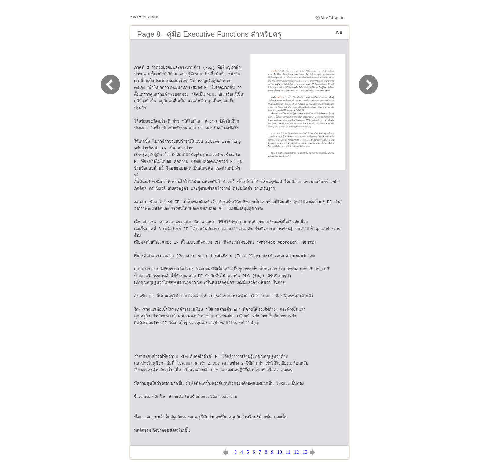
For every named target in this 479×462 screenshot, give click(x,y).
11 (288, 452)
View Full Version (333, 18)
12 (296, 452)
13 (304, 452)
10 (279, 452)
